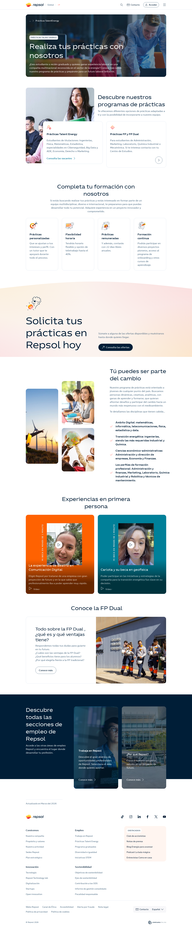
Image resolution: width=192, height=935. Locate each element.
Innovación (32, 866)
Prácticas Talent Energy (86, 841)
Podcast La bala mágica (138, 852)
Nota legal (103, 907)
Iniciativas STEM (83, 857)
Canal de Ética (49, 907)
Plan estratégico (34, 857)
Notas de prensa (135, 841)
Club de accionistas (136, 836)
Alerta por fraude (85, 907)
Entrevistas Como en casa (139, 857)
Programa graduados (85, 846)
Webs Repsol (32, 907)
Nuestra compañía (35, 836)
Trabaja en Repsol (84, 836)
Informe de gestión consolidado (90, 888)
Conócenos (32, 830)
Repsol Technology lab (37, 878)
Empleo (79, 830)
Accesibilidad (67, 907)
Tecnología (31, 872)
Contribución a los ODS (86, 883)
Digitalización (32, 883)
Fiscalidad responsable (86, 894)
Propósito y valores (35, 841)
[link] (133, 4)
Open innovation (34, 894)
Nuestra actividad (35, 846)
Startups (30, 888)
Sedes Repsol (32, 852)
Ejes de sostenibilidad (86, 878)
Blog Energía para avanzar (140, 846)
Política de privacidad (37, 911)
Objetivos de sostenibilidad (88, 872)
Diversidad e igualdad (86, 852)
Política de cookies (60, 911)
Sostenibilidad (83, 866)
